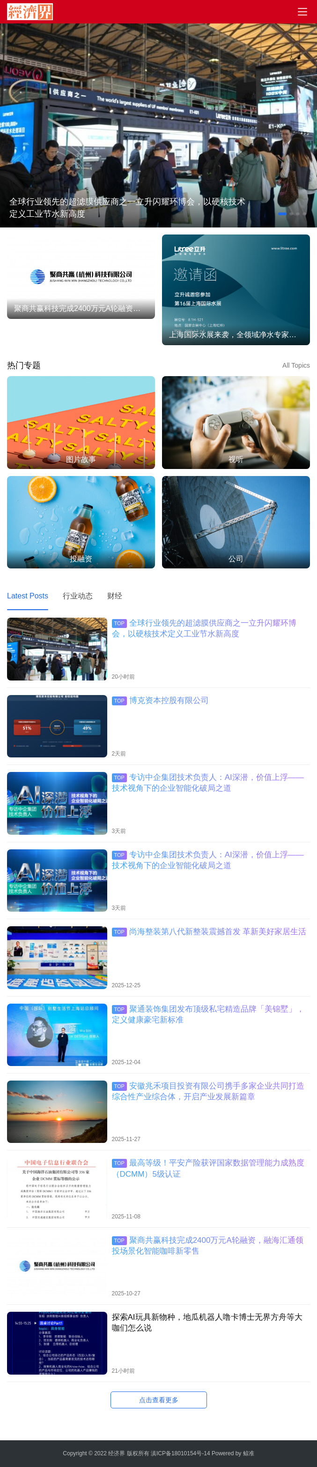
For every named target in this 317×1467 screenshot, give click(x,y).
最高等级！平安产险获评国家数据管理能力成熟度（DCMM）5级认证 (208, 1168)
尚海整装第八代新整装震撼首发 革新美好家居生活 (209, 932)
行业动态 (78, 596)
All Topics (296, 365)
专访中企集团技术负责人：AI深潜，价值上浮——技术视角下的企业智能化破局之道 (208, 783)
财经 (114, 596)
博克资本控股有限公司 (160, 700)
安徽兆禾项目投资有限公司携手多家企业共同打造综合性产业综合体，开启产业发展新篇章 (208, 1091)
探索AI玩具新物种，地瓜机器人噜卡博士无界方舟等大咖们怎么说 (207, 1322)
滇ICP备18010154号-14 (180, 1453)
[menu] (302, 11)
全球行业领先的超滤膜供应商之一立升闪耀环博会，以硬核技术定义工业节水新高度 (127, 208)
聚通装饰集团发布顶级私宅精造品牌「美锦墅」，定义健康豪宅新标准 (208, 1014)
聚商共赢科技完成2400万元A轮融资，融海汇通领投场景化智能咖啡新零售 (207, 1245)
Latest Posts (27, 596)
